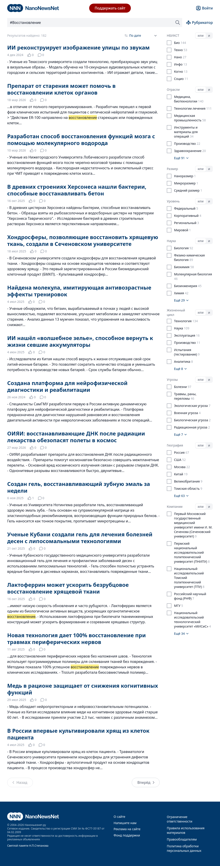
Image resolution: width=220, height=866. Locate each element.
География (175, 445)
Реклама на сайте (127, 829)
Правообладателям (182, 839)
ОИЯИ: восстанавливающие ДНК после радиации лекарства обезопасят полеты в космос (76, 437)
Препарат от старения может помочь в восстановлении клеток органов (61, 89)
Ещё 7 (180, 434)
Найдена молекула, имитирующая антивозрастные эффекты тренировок (79, 291)
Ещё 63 (181, 496)
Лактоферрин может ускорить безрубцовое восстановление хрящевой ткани (68, 588)
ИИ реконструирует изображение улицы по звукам (78, 47)
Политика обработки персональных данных (184, 848)
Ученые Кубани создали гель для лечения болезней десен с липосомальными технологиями (79, 537)
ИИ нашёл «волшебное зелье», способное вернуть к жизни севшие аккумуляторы (80, 341)
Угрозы (172, 379)
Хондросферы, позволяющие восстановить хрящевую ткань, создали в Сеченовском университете (82, 240)
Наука (171, 241)
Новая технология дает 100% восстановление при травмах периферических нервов (76, 638)
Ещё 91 (181, 158)
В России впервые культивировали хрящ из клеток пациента (78, 734)
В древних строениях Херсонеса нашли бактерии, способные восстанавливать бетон (76, 190)
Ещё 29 (181, 300)
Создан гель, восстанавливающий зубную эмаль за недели (78, 487)
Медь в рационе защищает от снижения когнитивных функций (82, 689)
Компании (175, 506)
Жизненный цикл (176, 312)
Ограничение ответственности (179, 819)
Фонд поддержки (127, 835)
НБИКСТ (173, 35)
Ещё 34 (181, 633)
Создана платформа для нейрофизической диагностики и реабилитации (67, 386)
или (201, 35)
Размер (172, 169)
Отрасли (173, 89)
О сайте (119, 816)
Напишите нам (125, 823)
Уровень (173, 201)
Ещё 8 (180, 369)
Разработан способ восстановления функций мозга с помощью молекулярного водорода (81, 139)
